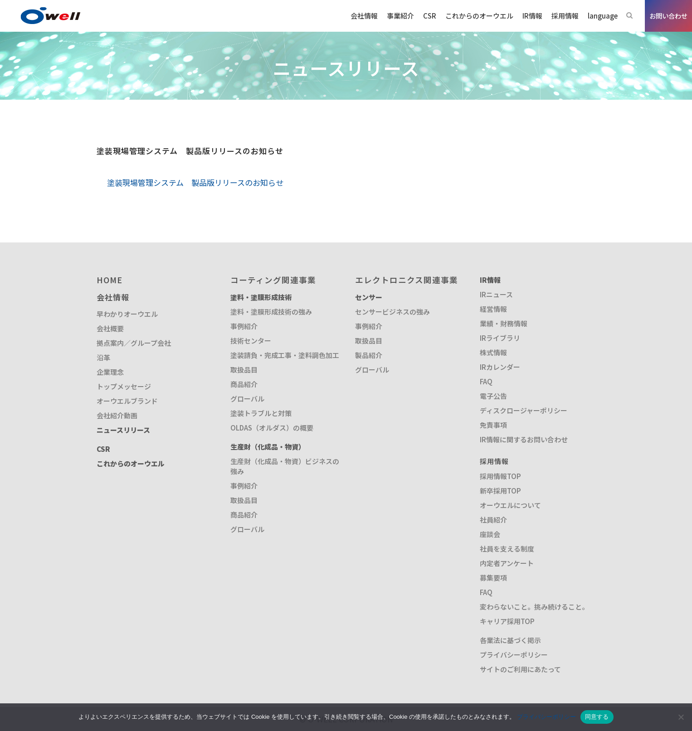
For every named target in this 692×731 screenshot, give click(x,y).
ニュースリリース (123, 430)
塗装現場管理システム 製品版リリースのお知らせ (195, 182)
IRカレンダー (500, 367)
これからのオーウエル (131, 463)
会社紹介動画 (117, 415)
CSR (103, 449)
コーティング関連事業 (273, 280)
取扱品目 (244, 369)
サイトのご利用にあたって (520, 669)
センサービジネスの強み (392, 311)
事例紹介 (244, 326)
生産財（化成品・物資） (267, 446)
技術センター (250, 340)
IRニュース (496, 294)
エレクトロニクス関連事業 (406, 280)
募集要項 (493, 577)
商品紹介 (244, 384)
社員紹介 (493, 519)
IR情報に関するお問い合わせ (524, 439)
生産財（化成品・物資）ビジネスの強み (284, 466)
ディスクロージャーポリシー (523, 410)
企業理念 (110, 372)
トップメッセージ (124, 386)
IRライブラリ (500, 338)
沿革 (103, 357)
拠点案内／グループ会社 (134, 343)
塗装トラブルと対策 (261, 413)
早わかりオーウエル (127, 314)
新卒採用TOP (500, 490)
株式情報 (493, 352)
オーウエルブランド (127, 401)
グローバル (247, 398)
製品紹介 (368, 355)
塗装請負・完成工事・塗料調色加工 (284, 355)
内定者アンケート (507, 563)
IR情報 (490, 280)
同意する (597, 716)
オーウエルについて (510, 505)
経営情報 (493, 309)
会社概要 (110, 328)
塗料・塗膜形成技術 (261, 297)
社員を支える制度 (507, 548)
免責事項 (493, 425)
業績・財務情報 (503, 323)
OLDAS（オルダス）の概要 (271, 427)
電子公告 (493, 396)
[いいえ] (680, 716)
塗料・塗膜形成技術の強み (271, 311)
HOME (109, 280)
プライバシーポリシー (514, 654)
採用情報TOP (500, 476)
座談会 (490, 534)
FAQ (486, 381)
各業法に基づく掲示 (510, 640)
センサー (368, 297)
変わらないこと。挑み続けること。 (534, 606)
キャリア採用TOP (507, 621)
